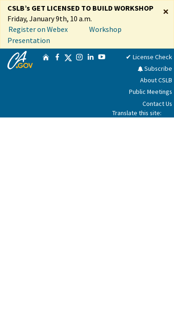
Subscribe (154, 68)
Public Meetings (150, 91)
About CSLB (156, 80)
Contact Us (157, 103)
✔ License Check (149, 57)
